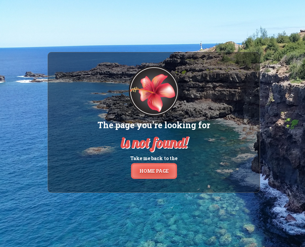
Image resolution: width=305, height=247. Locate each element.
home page (154, 171)
